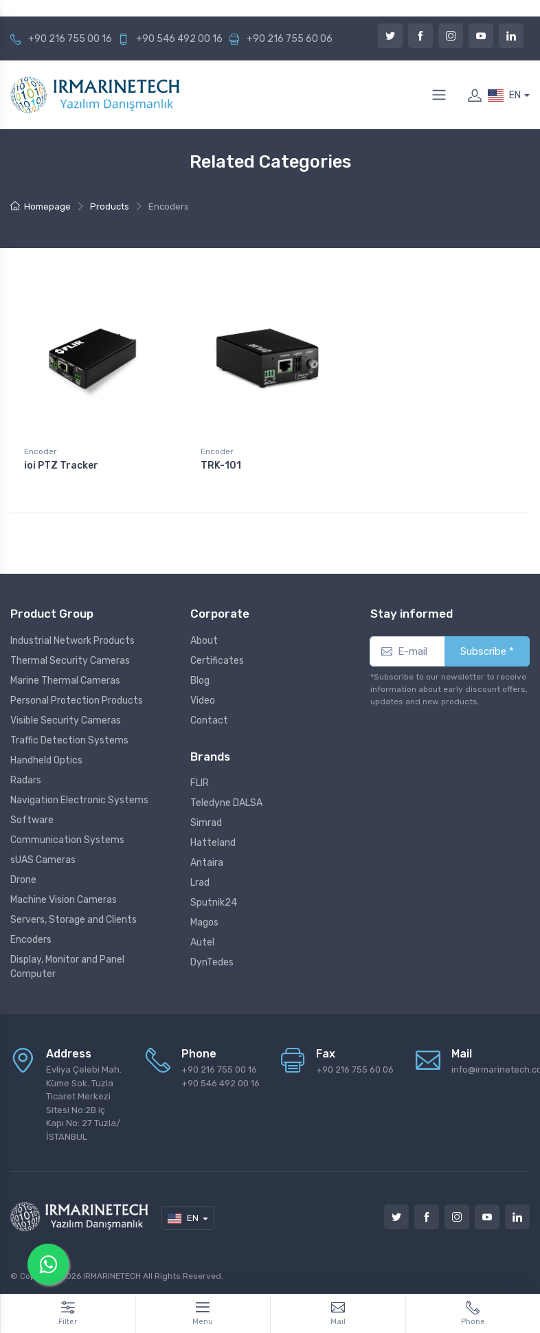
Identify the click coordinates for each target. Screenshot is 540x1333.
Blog (200, 680)
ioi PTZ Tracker (61, 465)
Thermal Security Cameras (70, 660)
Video (202, 700)
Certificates (217, 660)
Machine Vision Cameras (63, 900)
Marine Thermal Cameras (65, 680)
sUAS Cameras (43, 860)
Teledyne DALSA (226, 803)
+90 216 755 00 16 (70, 39)
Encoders (31, 939)
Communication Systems (67, 840)
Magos (204, 922)
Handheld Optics (46, 760)
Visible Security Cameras (65, 720)
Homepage (40, 206)
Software (32, 820)
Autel (202, 942)
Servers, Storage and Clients (73, 920)
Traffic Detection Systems (69, 740)
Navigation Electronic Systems (79, 800)
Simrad (206, 823)
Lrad (200, 882)
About (204, 641)
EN (504, 95)
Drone (23, 880)
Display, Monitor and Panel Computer (67, 967)
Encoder (40, 451)
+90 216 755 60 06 (290, 39)
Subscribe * (487, 651)
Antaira (206, 863)
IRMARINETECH (113, 1276)
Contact (209, 720)
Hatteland (213, 843)
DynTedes (212, 962)
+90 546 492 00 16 (179, 39)
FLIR (199, 783)
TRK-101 (221, 465)
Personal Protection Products (76, 700)
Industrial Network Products (72, 641)
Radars (25, 780)
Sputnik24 (213, 902)
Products (109, 206)
